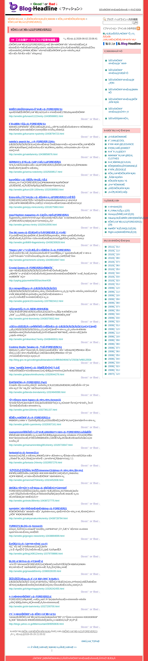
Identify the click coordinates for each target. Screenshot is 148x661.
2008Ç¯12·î (114, 329)
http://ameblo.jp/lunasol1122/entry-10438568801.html (36, 116)
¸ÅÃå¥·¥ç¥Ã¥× (115, 177)
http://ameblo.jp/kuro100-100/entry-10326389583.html (36, 189)
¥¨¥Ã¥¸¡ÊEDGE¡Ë (117, 169)
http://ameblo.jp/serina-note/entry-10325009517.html (35, 172)
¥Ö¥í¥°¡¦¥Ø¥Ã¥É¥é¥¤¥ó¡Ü (48, 658)
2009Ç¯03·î (114, 318)
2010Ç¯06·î (114, 265)
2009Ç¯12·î (114, 288)
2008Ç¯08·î (114, 344)
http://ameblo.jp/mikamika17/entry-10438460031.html (36, 339)
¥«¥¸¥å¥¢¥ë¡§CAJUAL (119, 162)
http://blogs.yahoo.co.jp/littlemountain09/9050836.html (36, 624)
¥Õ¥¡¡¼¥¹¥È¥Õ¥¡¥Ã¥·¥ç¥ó (71, 19)
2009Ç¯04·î (114, 314)
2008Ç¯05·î (114, 355)
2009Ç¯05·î (114, 310)
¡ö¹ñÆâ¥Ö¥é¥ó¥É (117, 137)
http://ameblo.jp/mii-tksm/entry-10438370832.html (34, 318)
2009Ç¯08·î (114, 303)
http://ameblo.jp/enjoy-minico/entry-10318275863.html (36, 207)
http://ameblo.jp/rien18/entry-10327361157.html (33, 409)
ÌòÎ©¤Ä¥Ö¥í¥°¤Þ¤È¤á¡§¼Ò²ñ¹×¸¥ (119, 110)
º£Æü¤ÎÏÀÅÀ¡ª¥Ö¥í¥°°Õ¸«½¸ (120, 33)
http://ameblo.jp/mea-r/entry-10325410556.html (33, 224)
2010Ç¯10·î (114, 254)
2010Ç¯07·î (114, 262)
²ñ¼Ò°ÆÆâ (135, 10)
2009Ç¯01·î (114, 325)
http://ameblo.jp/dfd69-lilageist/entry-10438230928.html (37, 242)
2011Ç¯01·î (114, 246)
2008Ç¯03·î (114, 362)
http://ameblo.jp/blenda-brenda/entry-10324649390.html (37, 392)
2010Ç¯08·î (114, 258)
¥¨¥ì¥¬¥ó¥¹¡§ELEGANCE (121, 144)
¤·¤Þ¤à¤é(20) (115, 206)
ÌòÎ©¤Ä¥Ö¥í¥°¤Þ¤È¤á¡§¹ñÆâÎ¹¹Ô (118, 72)
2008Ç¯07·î (114, 348)
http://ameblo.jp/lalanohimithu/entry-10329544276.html (36, 374)
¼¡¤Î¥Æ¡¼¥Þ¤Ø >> (67, 647)
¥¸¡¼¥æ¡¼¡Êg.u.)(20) (119, 210)
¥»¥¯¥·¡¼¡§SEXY (117, 151)
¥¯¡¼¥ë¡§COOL (116, 140)
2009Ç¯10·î (114, 295)
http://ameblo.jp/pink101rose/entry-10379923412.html (36, 301)
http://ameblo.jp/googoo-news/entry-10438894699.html (36, 536)
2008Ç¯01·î (114, 370)
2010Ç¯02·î (114, 280)
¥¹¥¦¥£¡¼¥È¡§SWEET (119, 148)
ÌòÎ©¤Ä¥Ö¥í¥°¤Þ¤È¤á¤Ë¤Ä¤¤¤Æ (113, 10)
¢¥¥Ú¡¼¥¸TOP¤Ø (90, 641)
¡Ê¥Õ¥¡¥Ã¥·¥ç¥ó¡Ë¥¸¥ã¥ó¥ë (40, 19)
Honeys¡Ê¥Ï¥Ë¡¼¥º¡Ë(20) (121, 214)
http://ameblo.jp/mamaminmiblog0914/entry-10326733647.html (41, 445)
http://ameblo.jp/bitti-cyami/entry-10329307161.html (35, 424)
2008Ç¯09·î (114, 340)
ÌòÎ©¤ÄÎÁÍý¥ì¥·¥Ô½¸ (119, 118)
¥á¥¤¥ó (52, 647)
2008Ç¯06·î (114, 351)
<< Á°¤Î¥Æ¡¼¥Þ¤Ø (37, 647)
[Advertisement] (37, 81)
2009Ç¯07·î (114, 306)
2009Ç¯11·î (114, 291)
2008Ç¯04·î (114, 359)
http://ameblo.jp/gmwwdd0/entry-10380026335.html (35, 571)
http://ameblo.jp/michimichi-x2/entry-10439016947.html (36, 260)
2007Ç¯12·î (114, 374)
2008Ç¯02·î (114, 366)
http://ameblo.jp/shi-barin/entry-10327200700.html (34, 606)
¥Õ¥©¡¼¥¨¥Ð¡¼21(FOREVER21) (25, 22)
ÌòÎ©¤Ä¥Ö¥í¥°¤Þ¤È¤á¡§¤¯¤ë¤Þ (118, 62)
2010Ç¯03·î (114, 276)
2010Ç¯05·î (114, 269)
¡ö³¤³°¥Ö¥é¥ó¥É (116, 184)
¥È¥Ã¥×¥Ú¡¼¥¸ (16, 19)
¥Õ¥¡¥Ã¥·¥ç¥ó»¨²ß (117, 181)
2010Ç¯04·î (114, 273)
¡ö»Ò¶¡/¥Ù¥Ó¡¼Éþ (117, 192)
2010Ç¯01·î (114, 284)
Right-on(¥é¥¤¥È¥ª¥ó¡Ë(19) (122, 232)
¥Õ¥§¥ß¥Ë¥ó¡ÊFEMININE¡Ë (122, 166)
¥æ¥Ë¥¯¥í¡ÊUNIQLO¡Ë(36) (122, 228)
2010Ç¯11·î (114, 250)
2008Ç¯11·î (114, 332)
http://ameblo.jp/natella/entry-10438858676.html (33, 154)
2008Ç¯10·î (114, 336)
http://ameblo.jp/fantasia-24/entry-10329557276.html (35, 462)
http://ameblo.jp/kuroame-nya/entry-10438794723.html (36, 133)
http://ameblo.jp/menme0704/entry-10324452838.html (36, 480)
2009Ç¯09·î (114, 299)
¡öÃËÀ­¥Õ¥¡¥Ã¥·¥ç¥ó (119, 188)
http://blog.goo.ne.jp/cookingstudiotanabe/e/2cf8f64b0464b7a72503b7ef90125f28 (50, 360)
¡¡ (35, 110)
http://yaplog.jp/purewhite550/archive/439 (30, 280)
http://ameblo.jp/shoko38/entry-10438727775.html (34, 500)
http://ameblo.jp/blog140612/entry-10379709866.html (36, 553)
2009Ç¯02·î (114, 321)
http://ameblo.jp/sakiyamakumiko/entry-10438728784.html (38, 518)
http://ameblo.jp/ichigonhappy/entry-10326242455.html (36, 588)
